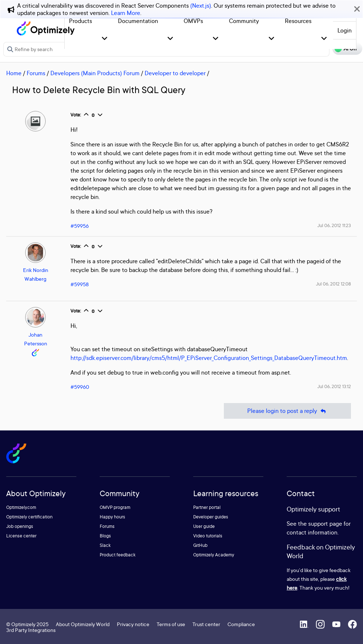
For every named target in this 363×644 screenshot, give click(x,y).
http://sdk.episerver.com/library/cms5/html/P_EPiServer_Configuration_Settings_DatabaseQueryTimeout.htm (208, 358)
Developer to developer (175, 73)
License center (21, 536)
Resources (298, 21)
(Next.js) (200, 5)
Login (344, 30)
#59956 (79, 225)
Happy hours (112, 517)
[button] (105, 39)
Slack (105, 545)
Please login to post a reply (287, 411)
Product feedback (117, 555)
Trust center (206, 624)
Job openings (19, 526)
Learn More (125, 13)
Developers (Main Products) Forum (95, 73)
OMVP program (115, 507)
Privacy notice (133, 624)
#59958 (79, 284)
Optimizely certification (29, 517)
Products (80, 21)
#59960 (79, 386)
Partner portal (207, 507)
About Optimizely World (83, 624)
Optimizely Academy (213, 555)
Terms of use (171, 624)
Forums (36, 73)
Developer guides (210, 517)
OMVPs (193, 21)
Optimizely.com (21, 507)
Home (14, 73)
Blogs (105, 536)
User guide (204, 526)
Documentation (138, 21)
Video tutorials (207, 536)
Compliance (241, 624)
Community (244, 21)
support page (325, 524)
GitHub (200, 545)
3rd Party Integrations (31, 629)
